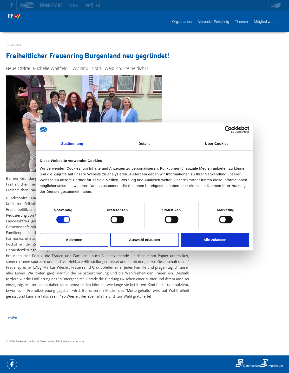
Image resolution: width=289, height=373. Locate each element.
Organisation (182, 22)
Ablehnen (74, 240)
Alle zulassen (215, 240)
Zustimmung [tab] (72, 143)
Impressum (275, 366)
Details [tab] (144, 143)
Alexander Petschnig (213, 22)
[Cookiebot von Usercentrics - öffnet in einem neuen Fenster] (228, 129)
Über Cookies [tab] (217, 143)
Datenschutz (251, 366)
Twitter (12, 317)
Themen (241, 22)
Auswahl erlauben (144, 240)
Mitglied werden (266, 22)
